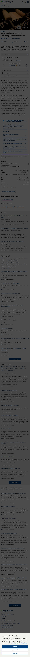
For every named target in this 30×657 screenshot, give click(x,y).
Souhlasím (15, 646)
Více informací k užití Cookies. (19, 642)
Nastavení (15, 653)
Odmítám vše (15, 650)
